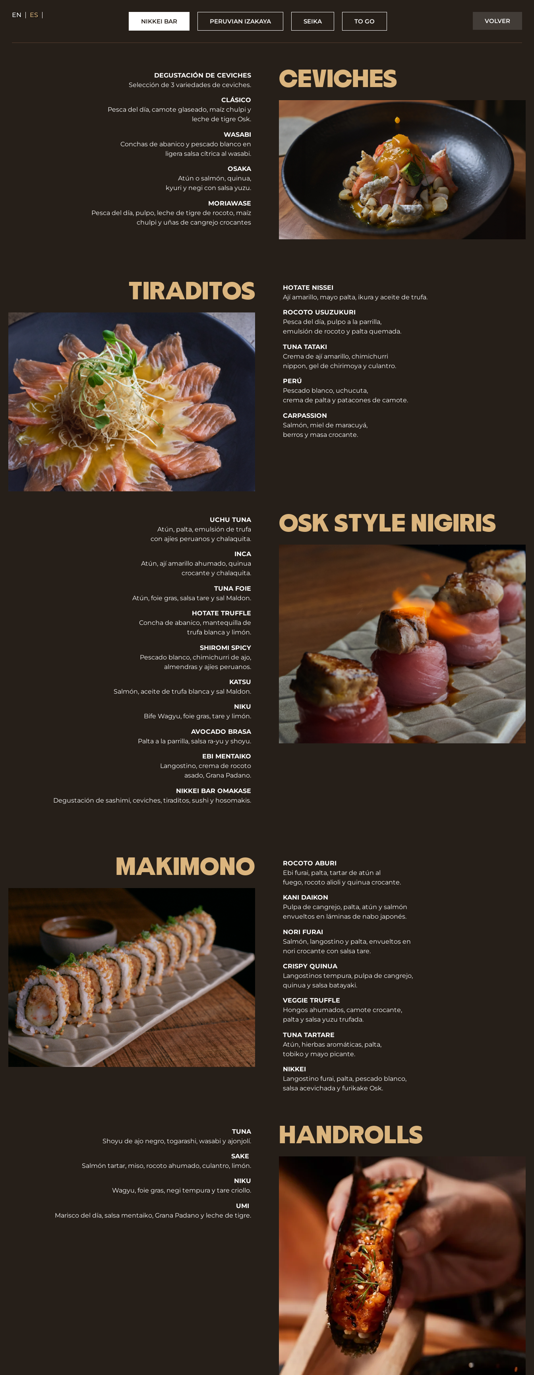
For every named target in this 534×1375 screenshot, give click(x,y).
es (34, 15)
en (16, 15)
